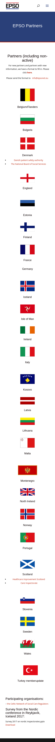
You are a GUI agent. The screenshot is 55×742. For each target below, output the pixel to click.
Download (10, 724)
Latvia (27, 410)
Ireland (27, 339)
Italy (27, 362)
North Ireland (27, 501)
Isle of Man (27, 319)
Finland (27, 237)
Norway (27, 525)
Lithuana (27, 430)
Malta (27, 453)
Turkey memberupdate (31, 680)
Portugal (27, 548)
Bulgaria (27, 129)
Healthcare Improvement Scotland (29, 579)
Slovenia (27, 609)
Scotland (27, 574)
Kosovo (27, 389)
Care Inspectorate (29, 583)
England (27, 188)
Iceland (27, 297)
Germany (27, 268)
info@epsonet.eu (40, 78)
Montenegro (27, 480)
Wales (27, 653)
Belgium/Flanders (27, 106)
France (27, 260)
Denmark (27, 155)
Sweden (27, 631)
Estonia (27, 215)
